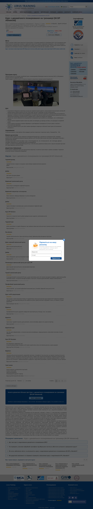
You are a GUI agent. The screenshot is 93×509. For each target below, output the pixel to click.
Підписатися (56, 258)
